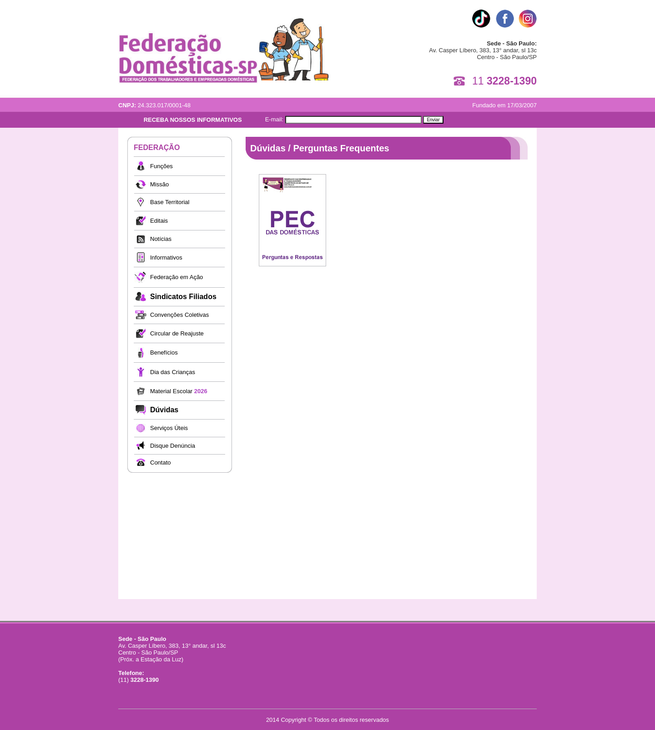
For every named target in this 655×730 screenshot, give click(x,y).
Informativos (166, 257)
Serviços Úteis (169, 428)
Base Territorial (169, 202)
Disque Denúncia (172, 445)
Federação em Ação (176, 277)
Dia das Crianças (172, 372)
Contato (160, 462)
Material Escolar (178, 391)
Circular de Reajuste (177, 333)
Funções (161, 166)
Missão (159, 184)
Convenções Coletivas (179, 314)
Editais (159, 220)
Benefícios (164, 352)
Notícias (160, 238)
